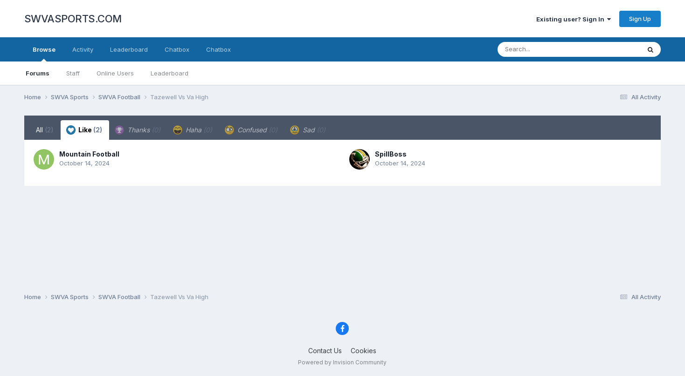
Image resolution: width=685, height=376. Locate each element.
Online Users (115, 73)
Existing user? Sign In (573, 19)
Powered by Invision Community (342, 362)
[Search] (543, 49)
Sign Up (640, 18)
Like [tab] (84, 130)
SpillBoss (391, 154)
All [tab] (45, 130)
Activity (82, 49)
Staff (73, 73)
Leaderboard (169, 73)
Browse (44, 54)
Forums (37, 73)
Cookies (363, 351)
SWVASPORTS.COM (73, 19)
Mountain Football (89, 154)
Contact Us (325, 351)
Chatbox (177, 49)
